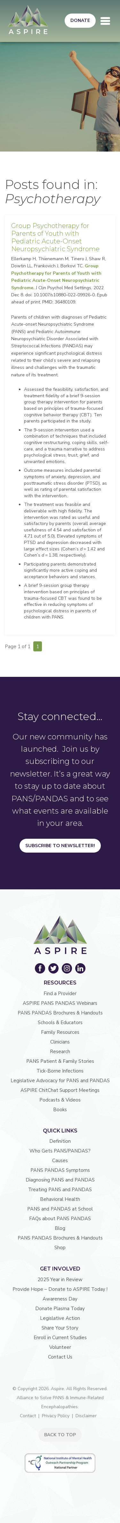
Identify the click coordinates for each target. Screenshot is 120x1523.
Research (60, 1051)
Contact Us (60, 1357)
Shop (60, 1247)
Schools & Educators (60, 1022)
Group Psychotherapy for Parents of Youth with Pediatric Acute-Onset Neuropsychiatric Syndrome (55, 237)
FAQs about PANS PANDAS (60, 1218)
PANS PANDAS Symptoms (60, 1170)
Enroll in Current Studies (60, 1337)
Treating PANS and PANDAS (60, 1189)
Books (60, 1109)
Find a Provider (60, 993)
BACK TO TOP (60, 1435)
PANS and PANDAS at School (60, 1209)
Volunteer (60, 1347)
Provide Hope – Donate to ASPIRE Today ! (60, 1289)
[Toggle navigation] (105, 21)
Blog (60, 1228)
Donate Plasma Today (60, 1308)
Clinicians (60, 1042)
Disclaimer (86, 1416)
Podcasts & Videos (60, 1100)
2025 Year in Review (60, 1279)
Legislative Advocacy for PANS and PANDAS (60, 1080)
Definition (60, 1141)
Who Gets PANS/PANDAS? (60, 1151)
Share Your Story (60, 1328)
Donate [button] (80, 20)
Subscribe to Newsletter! (60, 845)
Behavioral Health (60, 1199)
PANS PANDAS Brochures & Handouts (60, 1013)
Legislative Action (60, 1318)
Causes (60, 1160)
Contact (28, 1416)
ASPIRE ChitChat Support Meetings (60, 1090)
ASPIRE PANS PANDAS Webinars (60, 1003)
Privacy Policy (55, 1416)
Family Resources (60, 1032)
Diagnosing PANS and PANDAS (60, 1180)
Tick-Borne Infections (60, 1071)
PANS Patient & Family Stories (60, 1061)
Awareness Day (60, 1299)
